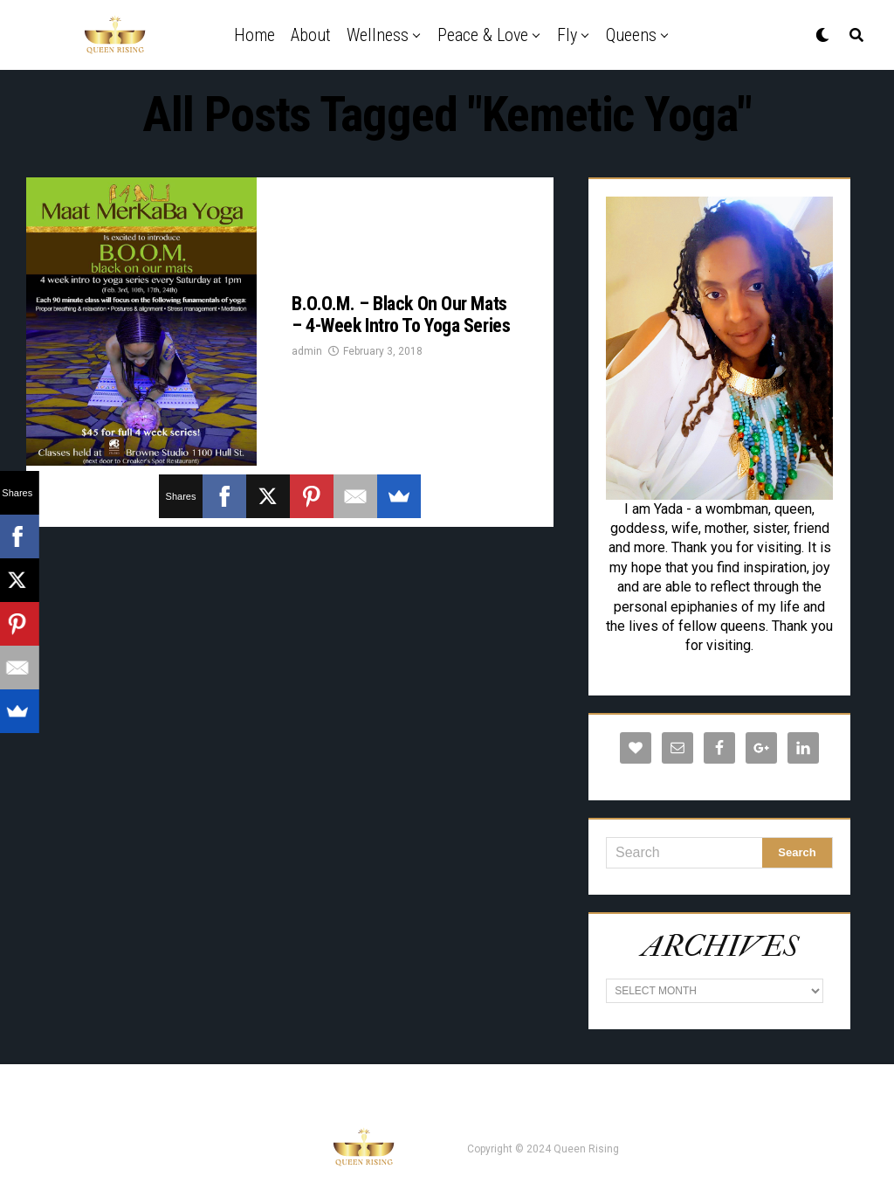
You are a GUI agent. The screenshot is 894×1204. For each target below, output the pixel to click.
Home (254, 34)
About (311, 34)
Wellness (378, 34)
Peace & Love (482, 34)
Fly (567, 34)
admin (307, 351)
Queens (631, 34)
